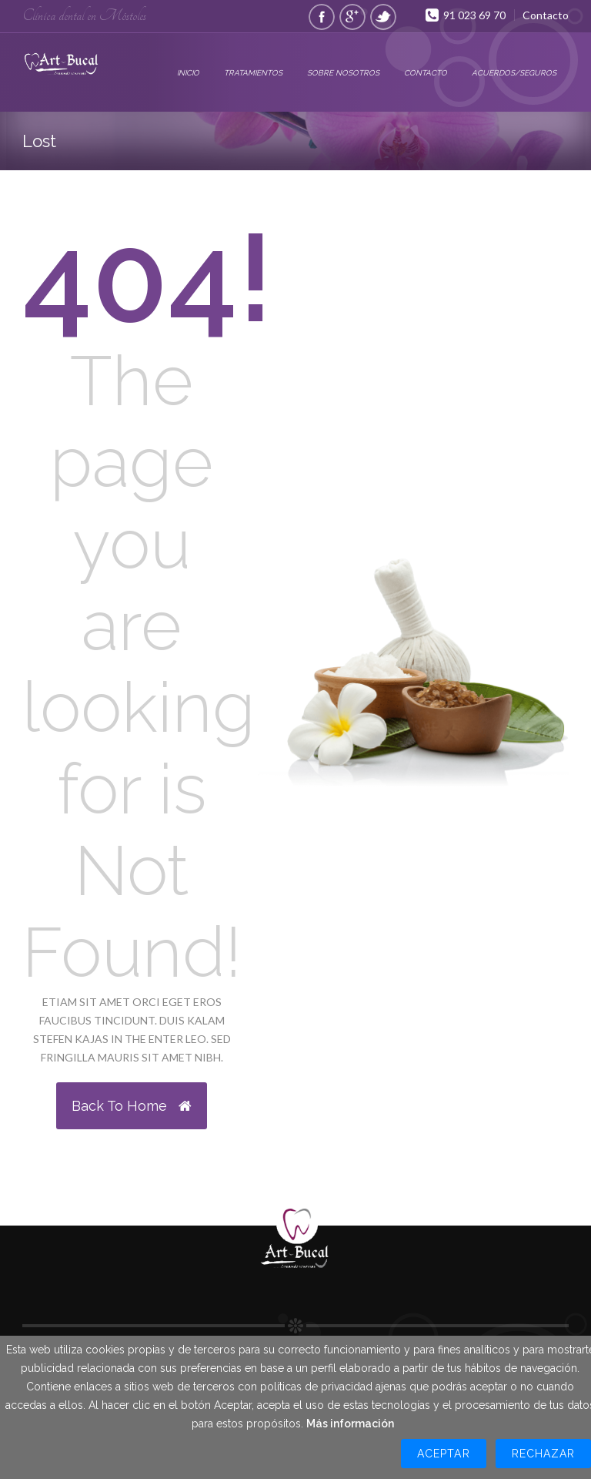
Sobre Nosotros (343, 73)
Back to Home (132, 1106)
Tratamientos (253, 73)
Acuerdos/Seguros (514, 73)
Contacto (546, 15)
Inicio (188, 73)
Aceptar (443, 1453)
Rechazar (543, 1453)
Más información (350, 1423)
